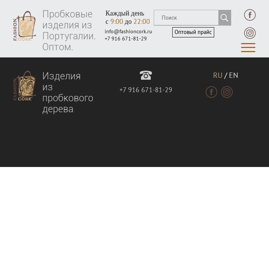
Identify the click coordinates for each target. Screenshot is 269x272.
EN (233, 75)
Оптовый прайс (193, 32)
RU (218, 75)
